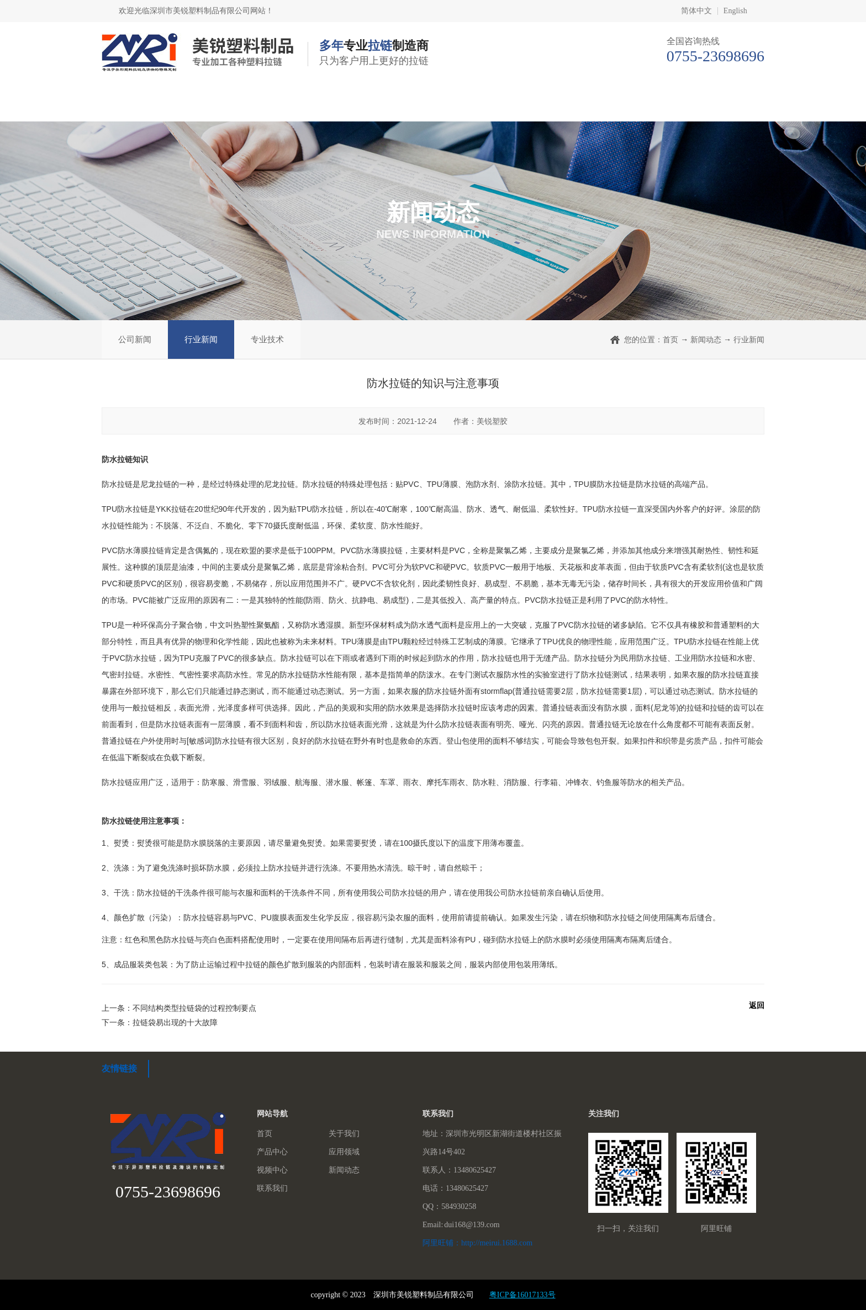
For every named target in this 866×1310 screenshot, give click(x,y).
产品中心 (338, 104)
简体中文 (696, 11)
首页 (145, 104)
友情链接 (119, 1068)
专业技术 (267, 339)
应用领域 (433, 104)
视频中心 (527, 104)
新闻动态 (622, 104)
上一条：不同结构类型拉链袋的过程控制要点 (179, 1008)
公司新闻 (134, 339)
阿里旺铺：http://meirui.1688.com (477, 1243)
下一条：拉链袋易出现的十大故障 (160, 1022)
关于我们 (243, 104)
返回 (756, 1005)
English (735, 11)
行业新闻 (201, 339)
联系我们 (717, 104)
